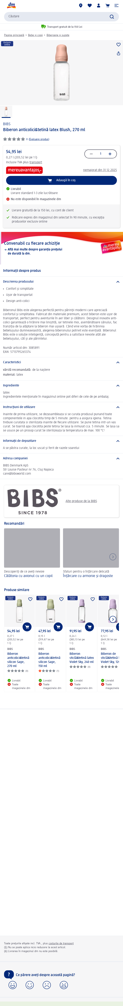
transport (35, 162)
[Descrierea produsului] (61, 282)
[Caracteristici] (61, 362)
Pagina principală (14, 35)
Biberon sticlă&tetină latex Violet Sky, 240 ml (82, 658)
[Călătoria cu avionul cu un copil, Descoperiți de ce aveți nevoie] (32, 556)
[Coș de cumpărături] (107, 5)
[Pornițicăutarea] (112, 16)
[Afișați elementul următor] (112, 619)
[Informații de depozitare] (61, 441)
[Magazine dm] (80, 5)
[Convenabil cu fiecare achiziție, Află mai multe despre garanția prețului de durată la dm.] (61, 248)
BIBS (6, 124)
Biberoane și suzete (58, 35)
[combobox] (61, 16)
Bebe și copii (35, 35)
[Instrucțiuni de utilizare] (61, 407)
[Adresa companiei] (61, 458)
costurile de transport (61, 943)
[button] (116, 5)
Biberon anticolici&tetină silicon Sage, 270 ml (18, 660)
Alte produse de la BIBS (52, 501)
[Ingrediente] (61, 386)
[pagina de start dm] (11, 5)
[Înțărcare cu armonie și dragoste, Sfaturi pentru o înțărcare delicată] (91, 556)
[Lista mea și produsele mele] (89, 5)
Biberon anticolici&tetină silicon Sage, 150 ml (49, 660)
